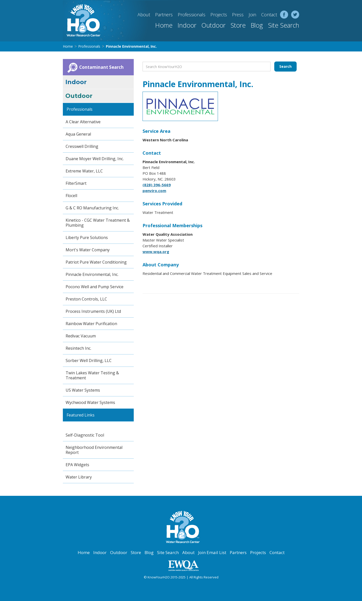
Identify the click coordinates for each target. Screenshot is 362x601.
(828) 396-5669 (157, 184)
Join (252, 14)
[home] (82, 20)
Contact (269, 14)
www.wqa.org (156, 251)
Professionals (191, 14)
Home (163, 25)
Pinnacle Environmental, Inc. (131, 46)
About (144, 14)
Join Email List (212, 552)
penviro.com (154, 190)
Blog (257, 25)
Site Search (283, 25)
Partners (164, 14)
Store (238, 25)
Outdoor (213, 25)
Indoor (186, 25)
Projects (218, 14)
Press (238, 14)
